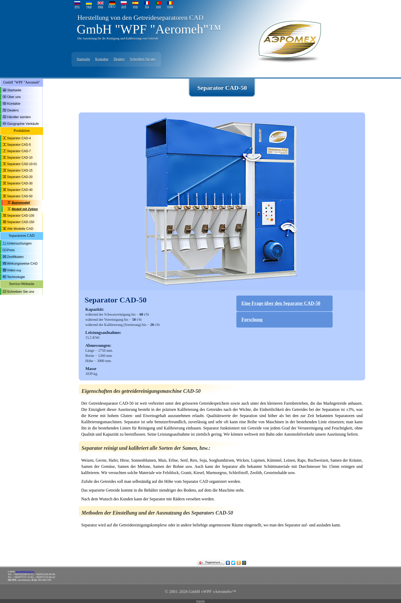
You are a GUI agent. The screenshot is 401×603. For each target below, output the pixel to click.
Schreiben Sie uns (143, 59)
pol (124, 7)
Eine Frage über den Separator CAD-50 (281, 303)
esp (135, 7)
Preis (11, 250)
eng (100, 7)
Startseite (83, 59)
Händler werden (19, 117)
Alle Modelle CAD (20, 229)
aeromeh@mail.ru (25, 571)
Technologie (16, 277)
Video (11, 270)
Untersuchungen (19, 243)
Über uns (14, 97)
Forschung (252, 319)
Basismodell (21, 203)
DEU (112, 7)
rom (170, 7)
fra (147, 7)
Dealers (119, 59)
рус (77, 7)
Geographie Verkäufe (23, 124)
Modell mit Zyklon (25, 209)
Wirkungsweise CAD (22, 263)
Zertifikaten (15, 257)
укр (89, 7)
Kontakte (101, 59)
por (158, 7)
